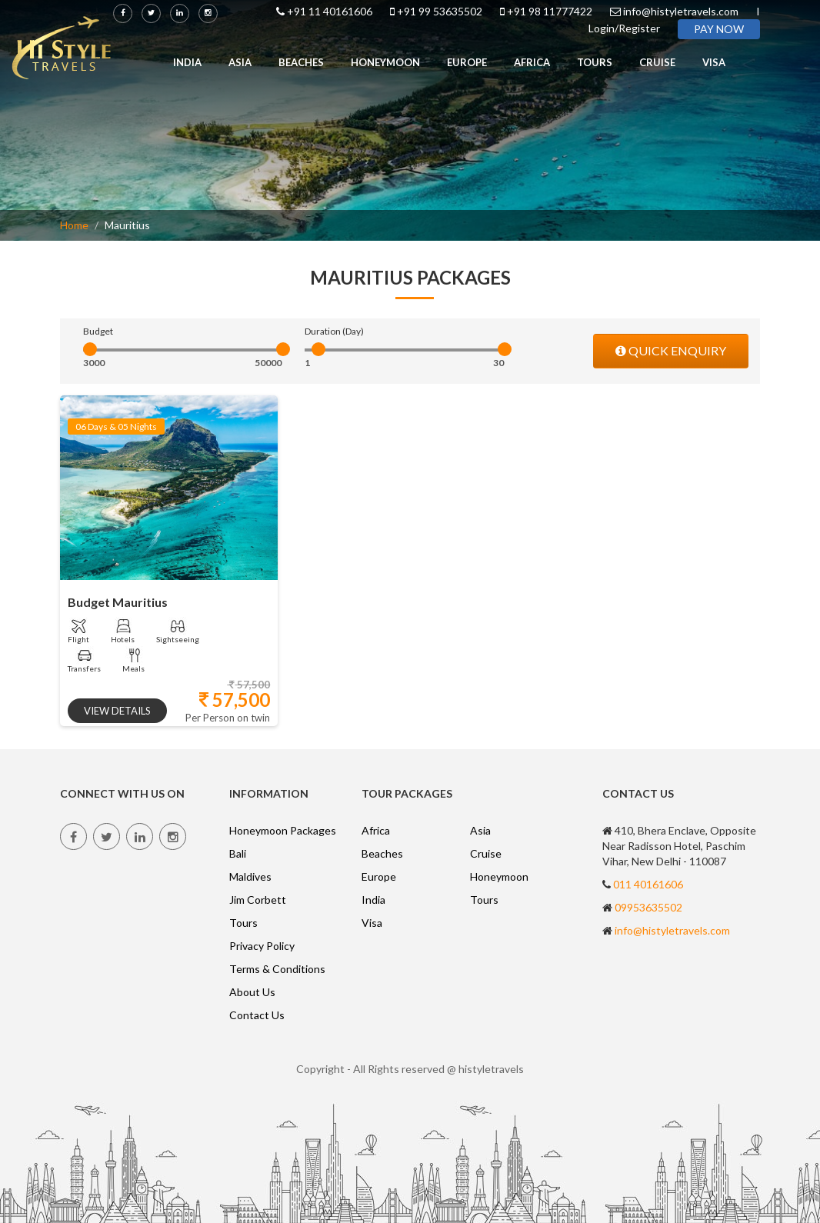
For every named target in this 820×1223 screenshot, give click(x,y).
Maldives (250, 876)
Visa (713, 62)
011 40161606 (648, 884)
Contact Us (257, 1014)
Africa (532, 62)
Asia (240, 62)
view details (117, 711)
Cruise (657, 62)
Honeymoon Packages (282, 830)
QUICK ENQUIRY (670, 350)
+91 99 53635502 (439, 11)
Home (74, 225)
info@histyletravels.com (680, 11)
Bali (237, 853)
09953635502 (648, 907)
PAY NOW (719, 28)
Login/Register (624, 28)
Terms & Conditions (277, 968)
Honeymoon (385, 62)
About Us (252, 991)
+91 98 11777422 (549, 11)
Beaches (301, 62)
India (187, 62)
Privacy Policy (262, 945)
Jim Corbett (257, 899)
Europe (467, 62)
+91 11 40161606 (329, 11)
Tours (594, 62)
